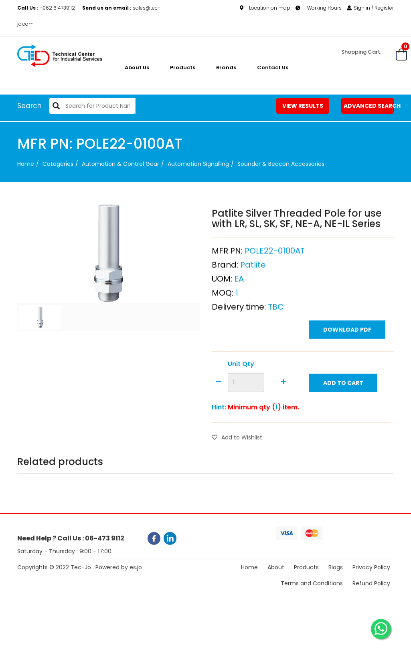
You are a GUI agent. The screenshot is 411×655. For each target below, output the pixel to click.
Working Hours (319, 7)
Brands (226, 67)
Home (25, 164)
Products (182, 67)
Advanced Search (369, 106)
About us (137, 67)
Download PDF (347, 347)
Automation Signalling (198, 164)
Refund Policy (371, 590)
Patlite (253, 282)
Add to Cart (343, 400)
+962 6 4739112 (46, 7)
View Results (302, 106)
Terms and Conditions (312, 590)
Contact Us (272, 67)
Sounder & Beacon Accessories (280, 164)
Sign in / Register (370, 7)
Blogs (335, 574)
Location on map (265, 7)
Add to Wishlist (237, 455)
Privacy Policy (371, 574)
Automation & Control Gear (120, 164)
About (275, 574)
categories (58, 164)
